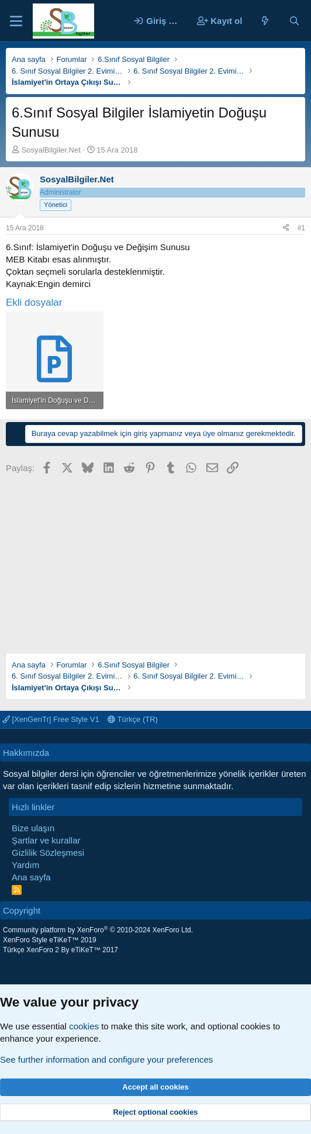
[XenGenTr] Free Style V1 (50, 719)
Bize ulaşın (33, 828)
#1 (301, 228)
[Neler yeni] (265, 21)
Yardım (25, 865)
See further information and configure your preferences (106, 1059)
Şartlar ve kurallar (46, 840)
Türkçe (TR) (133, 719)
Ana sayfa (31, 877)
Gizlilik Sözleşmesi (48, 853)
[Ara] (294, 21)
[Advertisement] (155, 560)
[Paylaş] (285, 228)
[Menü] (16, 21)
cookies (84, 1026)
